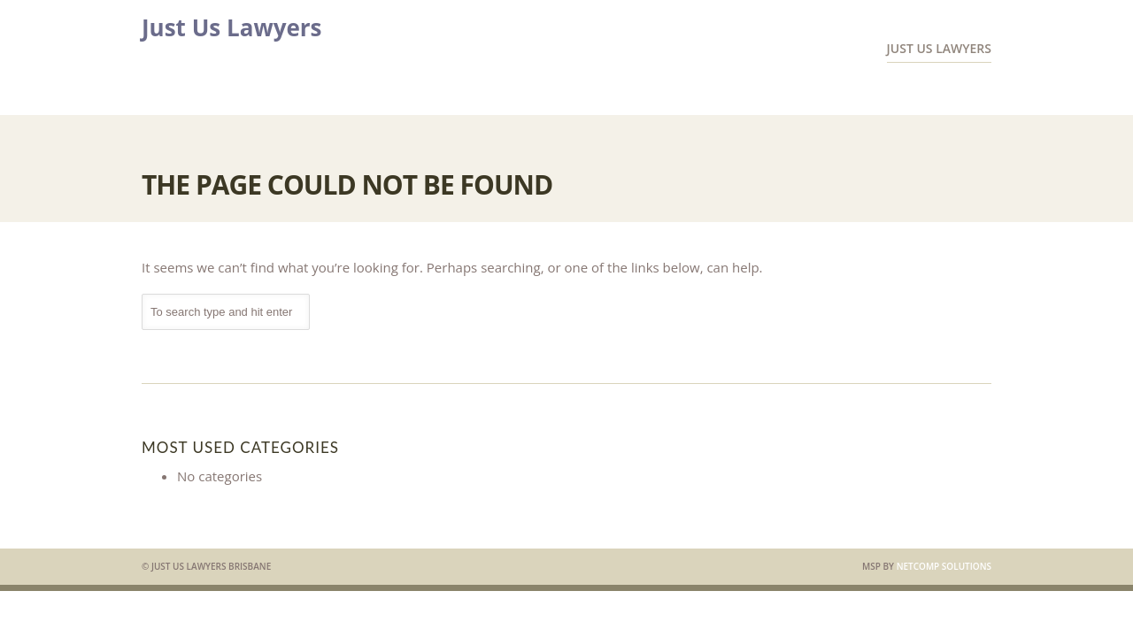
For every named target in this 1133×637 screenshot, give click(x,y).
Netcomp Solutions (944, 566)
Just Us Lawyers (232, 27)
